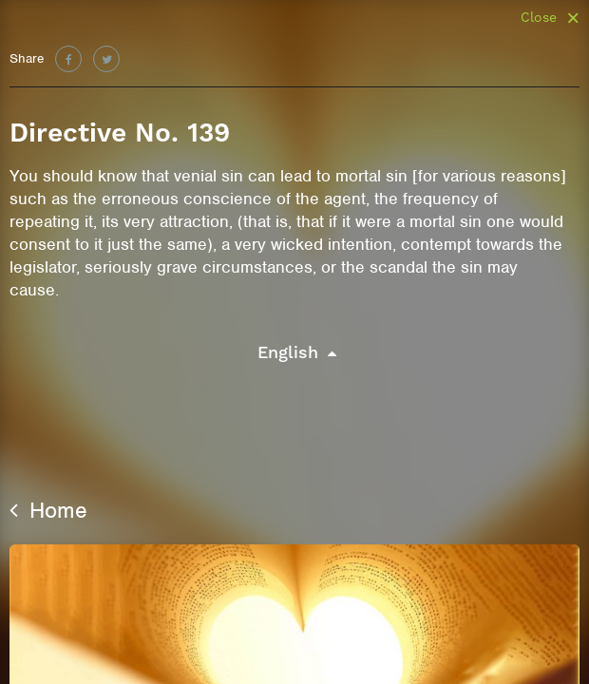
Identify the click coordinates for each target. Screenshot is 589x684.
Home (48, 510)
